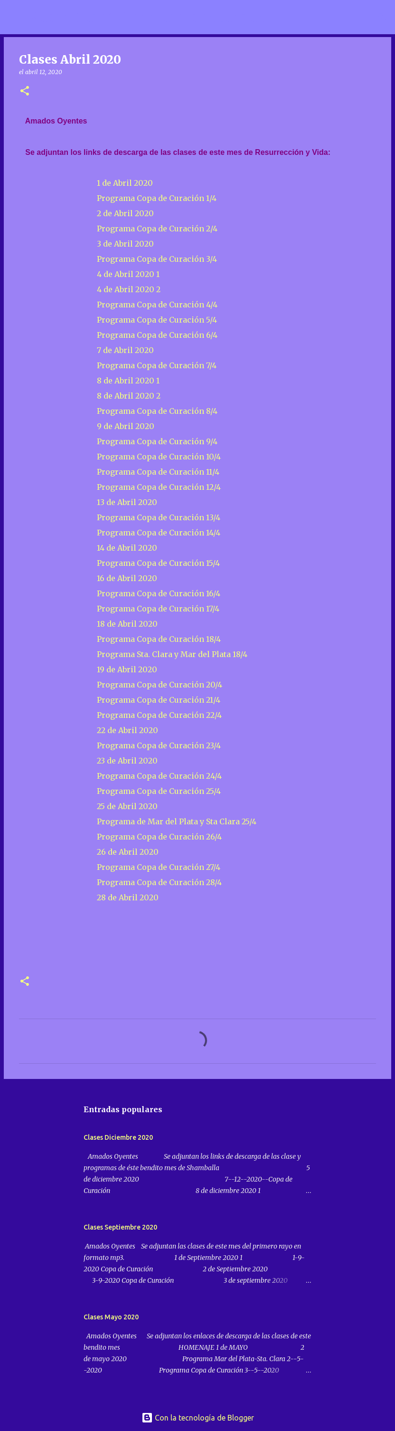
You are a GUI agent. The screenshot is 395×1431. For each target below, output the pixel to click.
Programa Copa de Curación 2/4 (157, 228)
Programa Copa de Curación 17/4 (158, 608)
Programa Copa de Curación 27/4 (158, 867)
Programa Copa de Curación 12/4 (159, 487)
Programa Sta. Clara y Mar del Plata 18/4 (172, 654)
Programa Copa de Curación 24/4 (159, 776)
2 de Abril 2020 (125, 213)
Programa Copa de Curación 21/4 (158, 700)
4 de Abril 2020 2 (128, 289)
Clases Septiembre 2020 (120, 1227)
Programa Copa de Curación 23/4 (159, 745)
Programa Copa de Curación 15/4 (158, 563)
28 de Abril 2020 (128, 897)
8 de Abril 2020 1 (128, 380)
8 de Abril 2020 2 (129, 396)
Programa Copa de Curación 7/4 (156, 365)
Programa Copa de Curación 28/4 (159, 882)
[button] (24, 91)
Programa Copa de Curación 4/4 (157, 304)
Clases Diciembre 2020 (118, 1137)
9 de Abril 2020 (125, 426)
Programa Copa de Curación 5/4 (157, 319)
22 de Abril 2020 (127, 730)
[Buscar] (278, 17)
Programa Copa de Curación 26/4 (158, 836)
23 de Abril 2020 (127, 760)
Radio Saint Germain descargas (146, 17)
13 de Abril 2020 (127, 502)
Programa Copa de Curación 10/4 (159, 456)
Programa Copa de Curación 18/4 (159, 639)
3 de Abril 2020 (125, 243)
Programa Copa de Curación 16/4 (158, 593)
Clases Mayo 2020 (111, 1317)
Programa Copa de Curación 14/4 (158, 532)
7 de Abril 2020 (125, 350)
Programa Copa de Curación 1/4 (156, 198)
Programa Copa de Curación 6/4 (157, 335)
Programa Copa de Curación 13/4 (158, 517)
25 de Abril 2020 (127, 806)
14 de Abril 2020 (127, 548)
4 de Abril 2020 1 (128, 274)
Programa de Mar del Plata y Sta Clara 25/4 (175, 821)
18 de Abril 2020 (128, 624)
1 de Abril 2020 (125, 183)
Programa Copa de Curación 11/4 (158, 472)
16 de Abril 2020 (127, 578)
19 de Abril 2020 (128, 669)
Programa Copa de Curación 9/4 (157, 441)
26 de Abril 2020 (128, 852)
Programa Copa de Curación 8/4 (157, 411)
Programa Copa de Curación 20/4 (160, 684)
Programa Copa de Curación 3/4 (157, 259)
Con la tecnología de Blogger (197, 1417)
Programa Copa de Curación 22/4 (160, 715)
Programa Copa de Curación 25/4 (159, 791)
